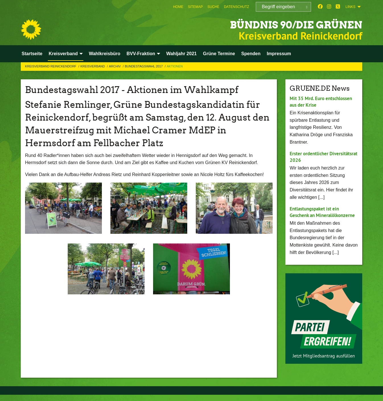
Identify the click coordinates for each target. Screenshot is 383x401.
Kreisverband (93, 66)
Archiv (115, 66)
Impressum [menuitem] (279, 53)
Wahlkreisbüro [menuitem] (104, 53)
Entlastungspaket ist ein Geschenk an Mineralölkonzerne (316, 215)
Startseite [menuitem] (32, 53)
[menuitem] (178, 7)
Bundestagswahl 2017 (144, 66)
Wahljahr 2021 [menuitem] (181, 53)
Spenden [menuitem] (251, 53)
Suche (213, 7)
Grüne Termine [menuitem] (219, 53)
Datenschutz (236, 7)
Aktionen (175, 66)
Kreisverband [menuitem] (63, 53)
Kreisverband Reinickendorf (51, 66)
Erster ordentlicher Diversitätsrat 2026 (311, 156)
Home (178, 7)
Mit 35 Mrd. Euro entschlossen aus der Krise (323, 101)
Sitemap (195, 7)
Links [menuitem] (350, 7)
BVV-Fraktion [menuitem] (141, 53)
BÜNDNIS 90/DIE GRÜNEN (279, 24)
